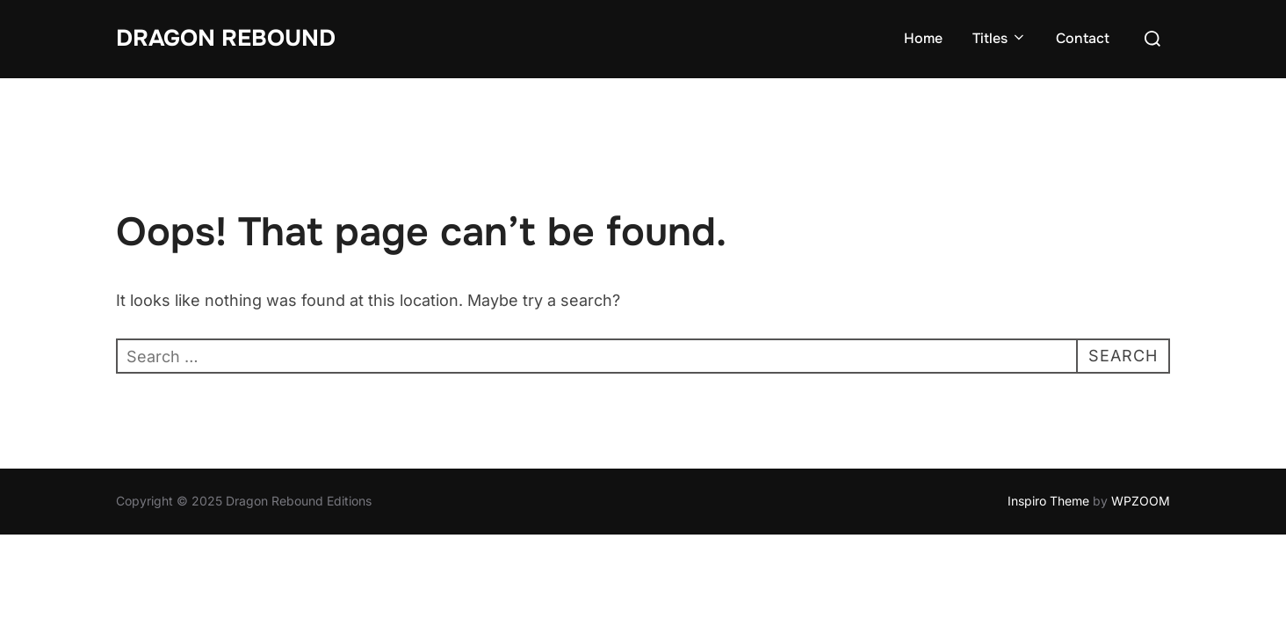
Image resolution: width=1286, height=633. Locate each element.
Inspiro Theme (1048, 500)
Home (923, 38)
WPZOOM (1140, 500)
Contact (1082, 38)
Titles (999, 38)
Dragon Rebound (226, 38)
